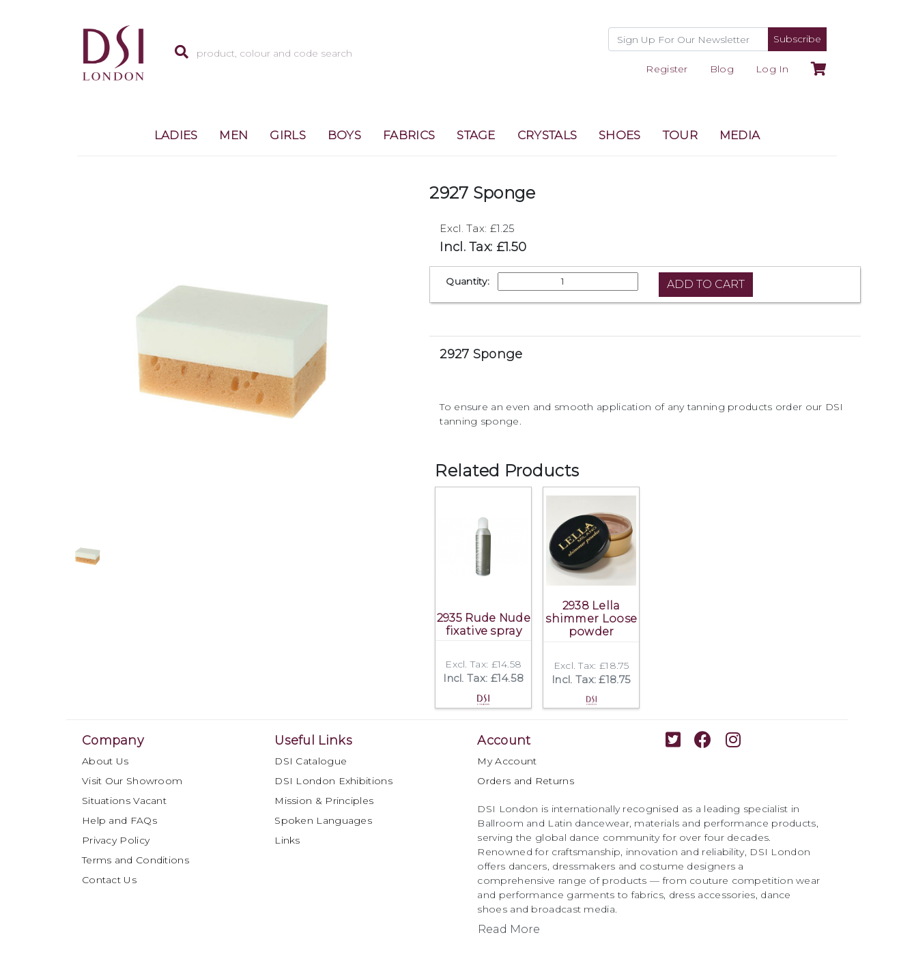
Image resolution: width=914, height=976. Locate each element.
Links (287, 840)
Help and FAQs (119, 820)
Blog (722, 69)
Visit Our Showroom (132, 781)
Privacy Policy (115, 840)
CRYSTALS (547, 135)
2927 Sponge (481, 354)
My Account (507, 761)
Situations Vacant (124, 800)
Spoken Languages (323, 820)
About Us (105, 761)
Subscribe (797, 39)
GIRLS (288, 135)
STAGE (476, 135)
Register (666, 69)
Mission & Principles (323, 800)
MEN (233, 135)
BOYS (344, 135)
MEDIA (739, 135)
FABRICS (409, 135)
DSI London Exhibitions (333, 781)
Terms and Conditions (135, 860)
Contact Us (109, 880)
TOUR (680, 135)
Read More (509, 929)
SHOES (620, 135)
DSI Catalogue (310, 761)
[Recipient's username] (688, 39)
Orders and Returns (525, 781)
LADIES (176, 135)
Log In (772, 69)
